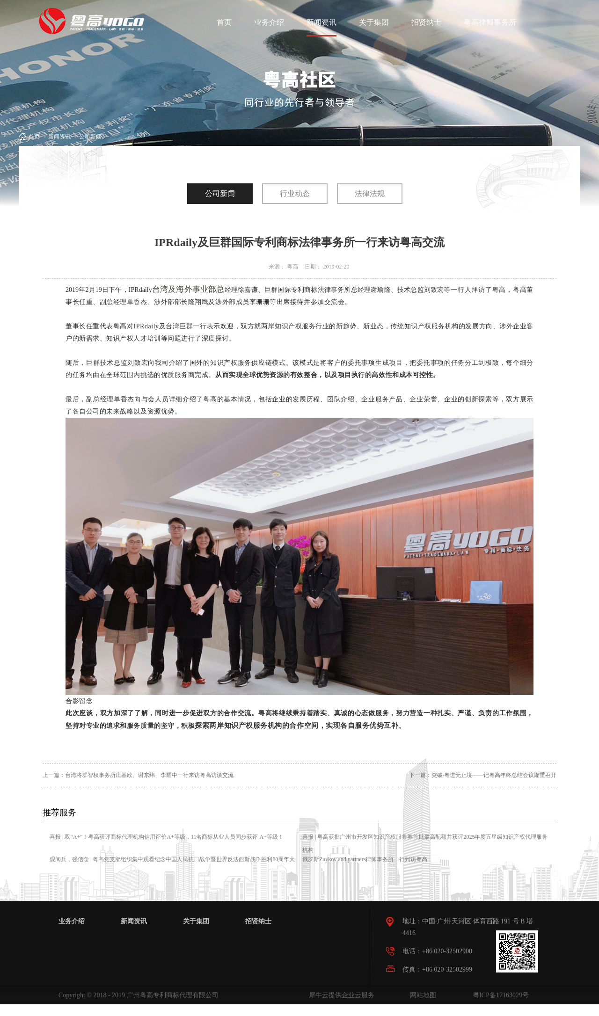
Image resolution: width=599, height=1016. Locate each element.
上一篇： (138, 775)
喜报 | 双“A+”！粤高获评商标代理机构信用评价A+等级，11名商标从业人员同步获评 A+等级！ (167, 837)
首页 (224, 22)
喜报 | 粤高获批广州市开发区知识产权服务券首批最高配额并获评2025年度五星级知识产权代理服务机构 (425, 843)
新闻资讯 (59, 136)
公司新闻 (90, 136)
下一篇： (482, 775)
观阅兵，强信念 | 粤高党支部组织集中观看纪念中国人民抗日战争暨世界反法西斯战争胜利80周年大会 (172, 866)
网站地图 (421, 995)
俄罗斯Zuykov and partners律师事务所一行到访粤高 (364, 859)
